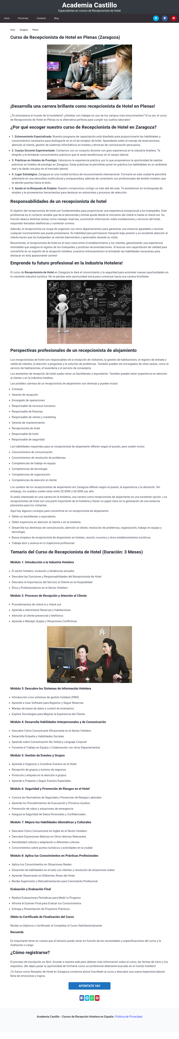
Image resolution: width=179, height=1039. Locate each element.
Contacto (41, 18)
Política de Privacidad (129, 1016)
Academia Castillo (89, 5)
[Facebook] (165, 18)
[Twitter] (156, 18)
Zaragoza (24, 30)
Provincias (23, 18)
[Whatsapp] (92, 998)
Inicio (7, 18)
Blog (56, 18)
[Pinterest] (174, 18)
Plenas (35, 30)
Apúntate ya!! (89, 986)
